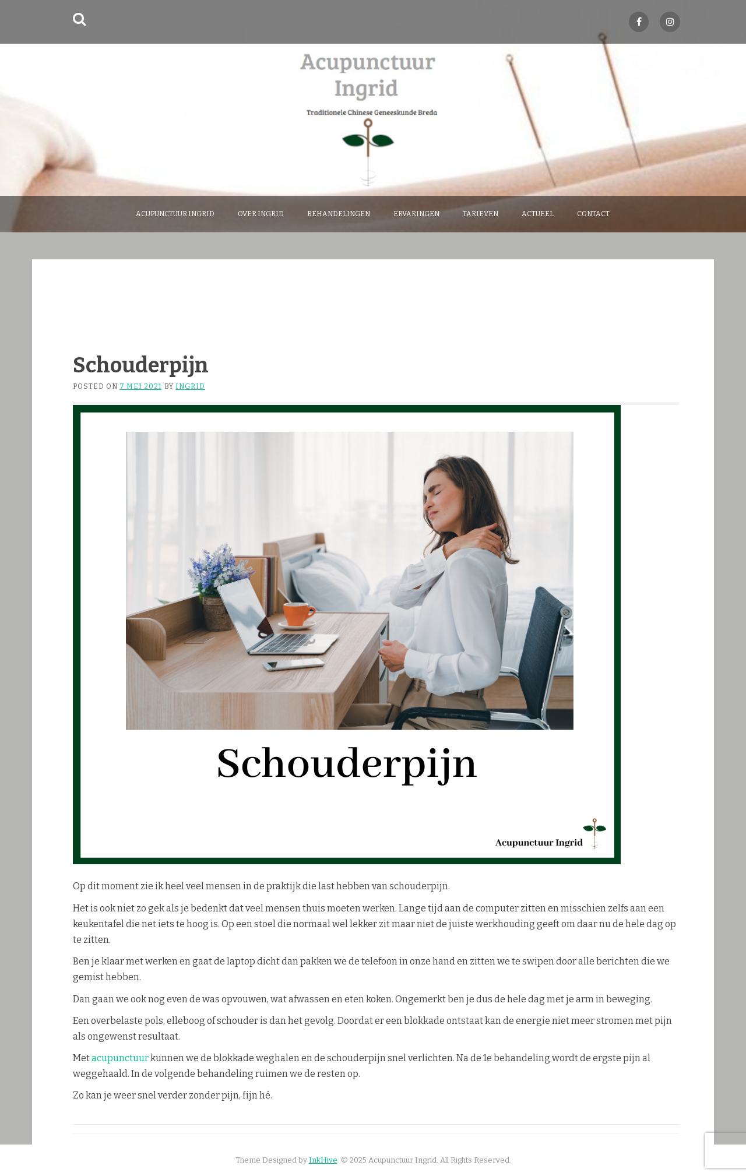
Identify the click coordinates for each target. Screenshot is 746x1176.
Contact (593, 214)
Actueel (538, 214)
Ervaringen (416, 214)
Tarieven (480, 214)
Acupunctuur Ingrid (175, 214)
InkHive (323, 1160)
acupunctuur (121, 1058)
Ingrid (190, 386)
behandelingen (338, 214)
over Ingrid (261, 214)
